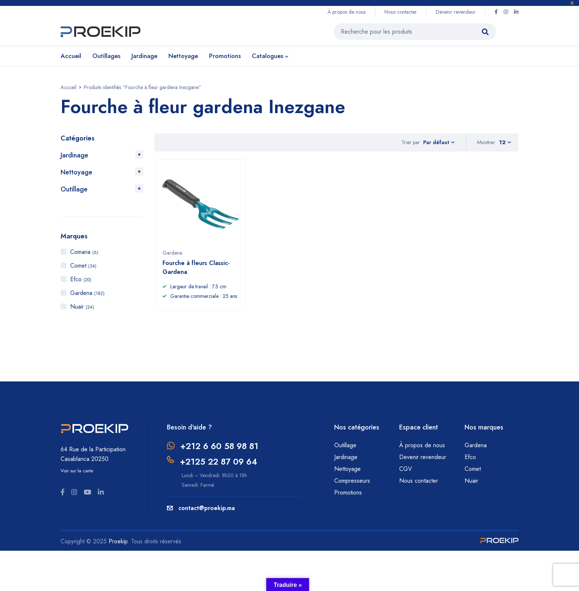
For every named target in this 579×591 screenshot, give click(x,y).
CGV (405, 471)
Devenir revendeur (456, 12)
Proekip (118, 543)
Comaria (84, 252)
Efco (80, 279)
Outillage (74, 189)
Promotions (348, 495)
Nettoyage (76, 172)
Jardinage (74, 155)
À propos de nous (347, 12)
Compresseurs (353, 483)
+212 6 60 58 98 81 (221, 448)
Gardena (87, 293)
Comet (83, 265)
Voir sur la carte (77, 473)
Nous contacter (400, 12)
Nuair (82, 306)
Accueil (68, 87)
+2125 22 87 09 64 (220, 463)
